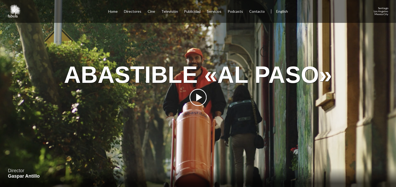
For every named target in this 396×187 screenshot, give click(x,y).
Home (113, 11)
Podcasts (235, 11)
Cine (151, 11)
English (282, 11)
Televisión (169, 11)
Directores (132, 11)
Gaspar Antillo (23, 176)
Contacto (257, 11)
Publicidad (192, 11)
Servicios (214, 11)
